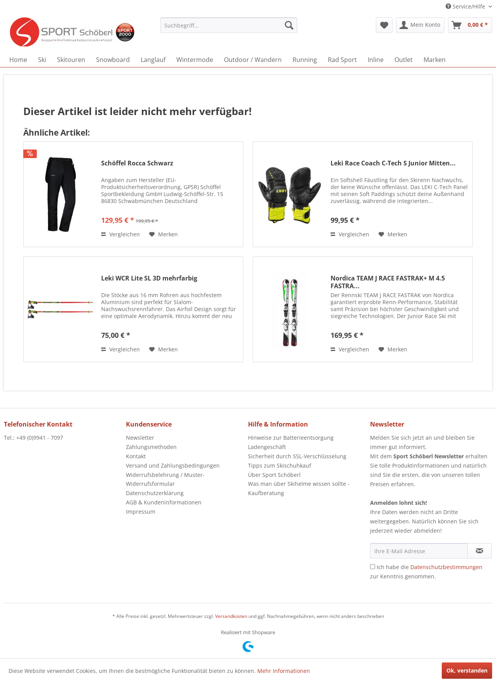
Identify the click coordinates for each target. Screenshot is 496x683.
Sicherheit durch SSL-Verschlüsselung (297, 456)
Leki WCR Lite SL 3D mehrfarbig (149, 278)
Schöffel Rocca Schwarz (137, 163)
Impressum (140, 511)
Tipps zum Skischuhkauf (279, 465)
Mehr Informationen (283, 670)
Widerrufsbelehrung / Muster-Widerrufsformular (165, 479)
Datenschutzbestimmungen (446, 567)
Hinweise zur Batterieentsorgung (291, 437)
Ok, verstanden (466, 670)
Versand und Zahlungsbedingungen (173, 465)
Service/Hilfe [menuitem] (466, 6)
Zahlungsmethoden (151, 447)
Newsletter (140, 437)
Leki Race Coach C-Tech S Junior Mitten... (393, 163)
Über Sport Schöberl (274, 474)
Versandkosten (231, 616)
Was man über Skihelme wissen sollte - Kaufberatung (299, 488)
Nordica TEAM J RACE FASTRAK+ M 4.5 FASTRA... (388, 282)
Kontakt (136, 456)
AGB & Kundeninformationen (164, 502)
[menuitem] (228, 25)
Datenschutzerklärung (155, 493)
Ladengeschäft (267, 447)
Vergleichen (120, 234)
